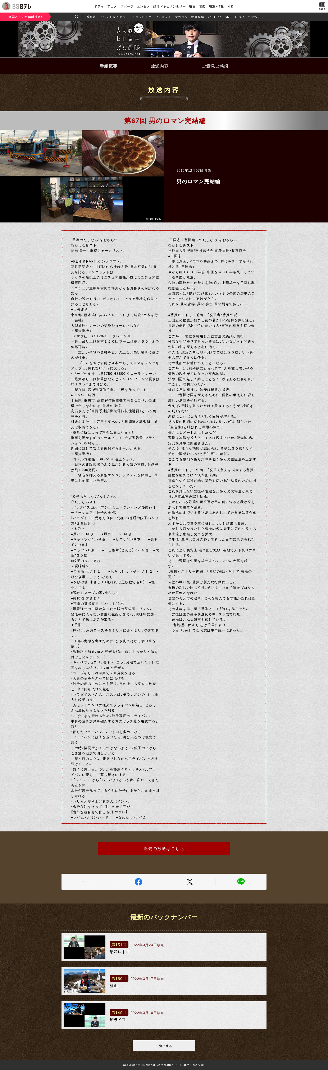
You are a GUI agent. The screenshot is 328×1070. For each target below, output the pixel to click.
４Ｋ (230, 6)
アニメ (112, 6)
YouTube (215, 17)
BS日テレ (22, 6)
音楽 (202, 6)
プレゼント (163, 17)
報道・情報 (216, 6)
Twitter (189, 882)
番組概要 (108, 66)
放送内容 (159, 66)
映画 (192, 6)
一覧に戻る (164, 1046)
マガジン (181, 17)
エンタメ (143, 6)
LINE (240, 882)
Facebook (138, 882)
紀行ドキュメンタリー (169, 6)
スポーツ (126, 6)
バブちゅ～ (256, 17)
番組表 (91, 17)
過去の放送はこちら (164, 848)
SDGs (239, 17)
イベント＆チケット (114, 17)
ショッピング (142, 17)
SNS (228, 17)
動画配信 (197, 17)
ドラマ (99, 6)
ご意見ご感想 (215, 66)
